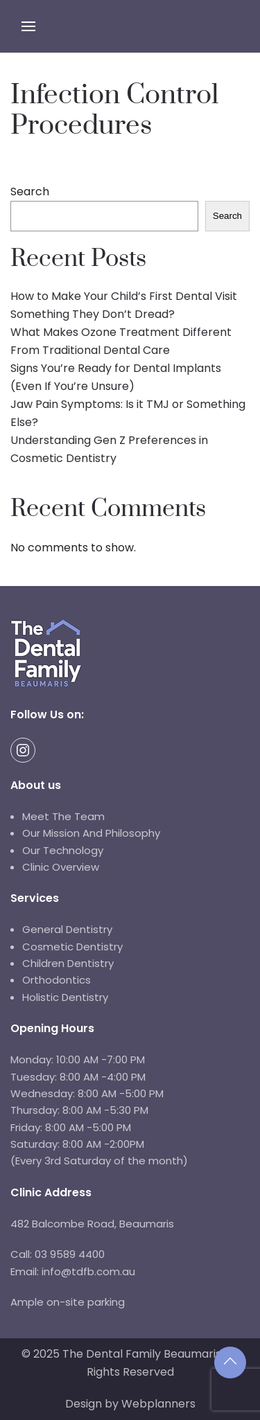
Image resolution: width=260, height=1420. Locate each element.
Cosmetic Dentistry (72, 946)
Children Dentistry (68, 963)
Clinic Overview (60, 867)
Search (29, 191)
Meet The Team (63, 816)
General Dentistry (67, 929)
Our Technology (62, 850)
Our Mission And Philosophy (91, 833)
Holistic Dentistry (65, 997)
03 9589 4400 (68, 1254)
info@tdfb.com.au (88, 1271)
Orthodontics (56, 980)
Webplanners (158, 1404)
